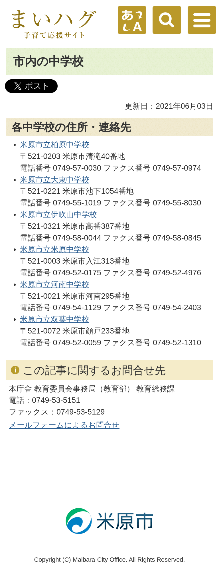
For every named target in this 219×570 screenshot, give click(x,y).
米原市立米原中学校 (54, 249)
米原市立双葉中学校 (54, 319)
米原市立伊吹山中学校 (58, 214)
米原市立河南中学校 (54, 284)
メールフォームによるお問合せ (64, 425)
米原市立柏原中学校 (54, 144)
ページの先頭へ (118, 485)
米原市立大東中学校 (54, 179)
